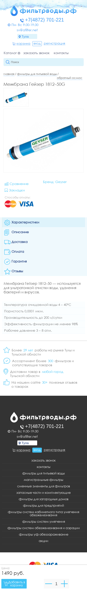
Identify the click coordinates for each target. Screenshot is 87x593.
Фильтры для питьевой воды (37, 74)
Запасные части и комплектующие (43, 493)
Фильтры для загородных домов (43, 499)
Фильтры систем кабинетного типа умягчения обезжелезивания (43, 513)
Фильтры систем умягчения (43, 521)
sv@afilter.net (27, 30)
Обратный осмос (69, 77)
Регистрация (54, 43)
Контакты (61, 53)
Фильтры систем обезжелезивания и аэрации (43, 528)
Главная (9, 74)
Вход (37, 43)
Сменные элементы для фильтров (43, 486)
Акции (43, 541)
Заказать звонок (36, 53)
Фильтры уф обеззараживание (43, 534)
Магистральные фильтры (43, 480)
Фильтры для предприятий (43, 505)
